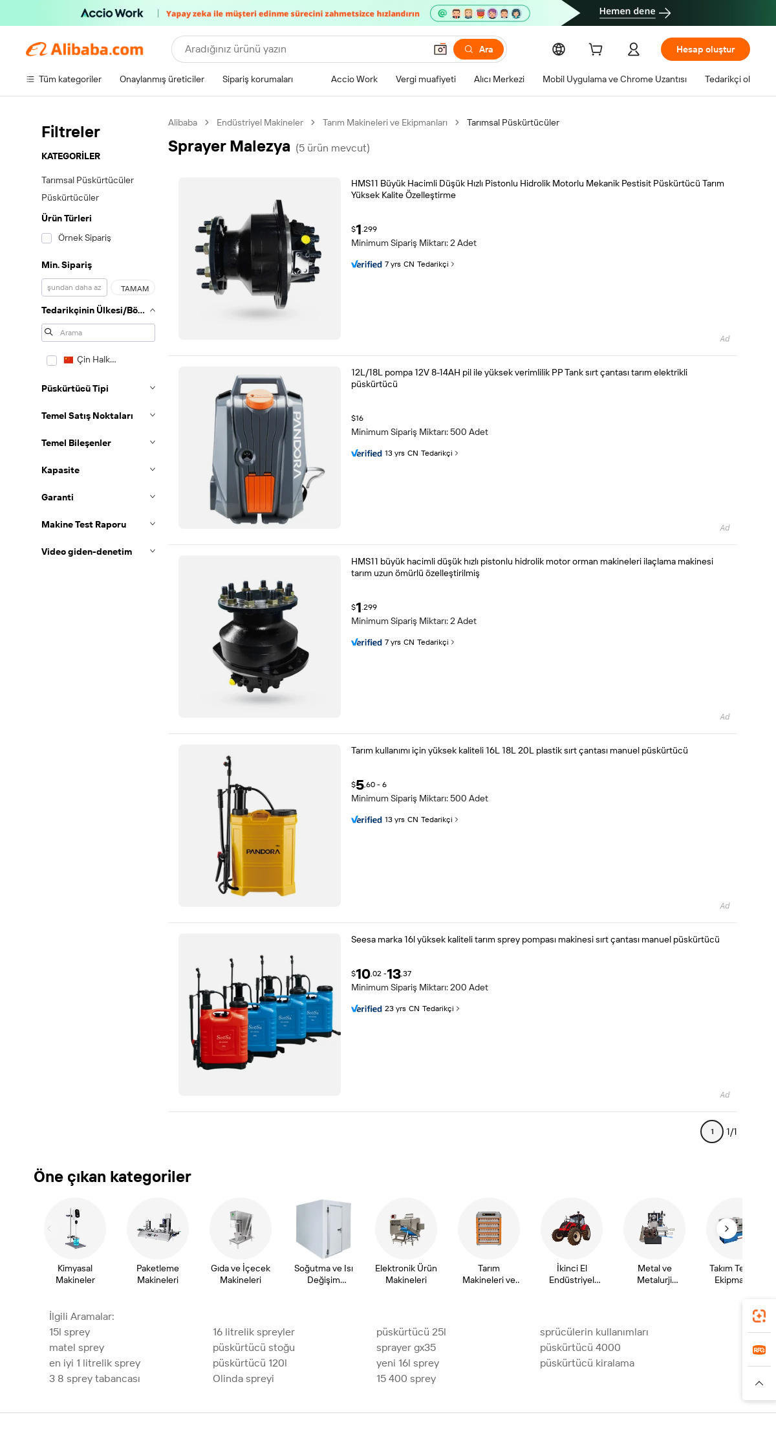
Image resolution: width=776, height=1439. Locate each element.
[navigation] (98, 632)
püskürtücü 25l (411, 1332)
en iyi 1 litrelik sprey (94, 1363)
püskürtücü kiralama (587, 1363)
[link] (759, 1316)
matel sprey (76, 1347)
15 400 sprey (406, 1378)
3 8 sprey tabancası (94, 1378)
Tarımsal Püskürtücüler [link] (513, 122)
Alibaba (182, 122)
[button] (440, 49)
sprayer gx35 (406, 1347)
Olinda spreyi (243, 1378)
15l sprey (69, 1332)
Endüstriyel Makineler (260, 122)
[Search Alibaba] (303, 49)
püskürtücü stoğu (254, 1347)
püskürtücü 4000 (580, 1347)
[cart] (598, 51)
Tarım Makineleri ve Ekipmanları (385, 122)
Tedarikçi (437, 264)
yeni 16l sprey (407, 1363)
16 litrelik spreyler (254, 1332)
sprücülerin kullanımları (594, 1332)
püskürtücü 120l (250, 1363)
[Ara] (478, 49)
